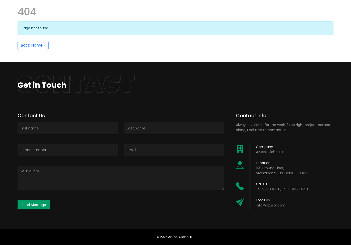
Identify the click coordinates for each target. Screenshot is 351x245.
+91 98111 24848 (295, 189)
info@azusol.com (270, 205)
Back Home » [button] (33, 45)
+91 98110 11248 (268, 189)
